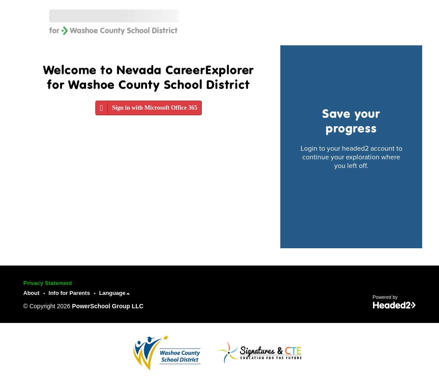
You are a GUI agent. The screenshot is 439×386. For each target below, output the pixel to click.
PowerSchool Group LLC (108, 306)
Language (114, 293)
